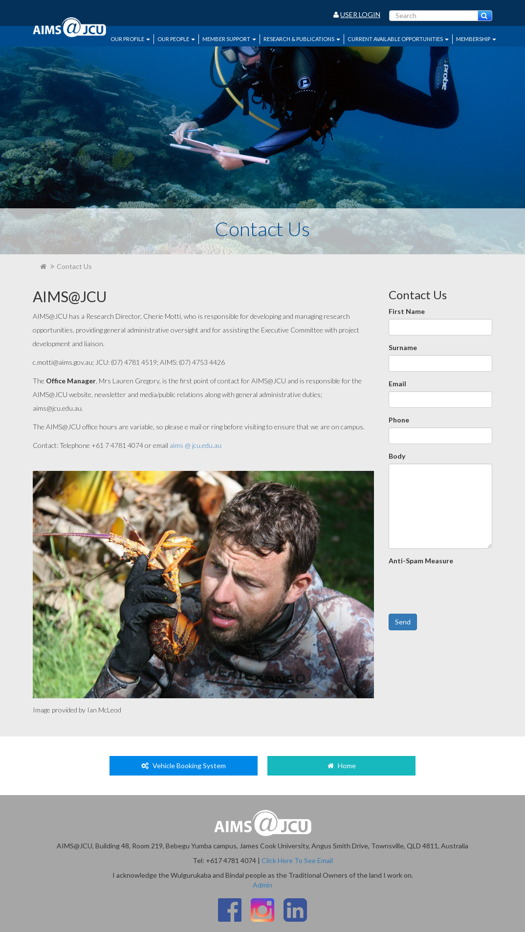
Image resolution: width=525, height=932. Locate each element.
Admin (262, 885)
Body (397, 456)
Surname (403, 347)
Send (403, 622)
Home (342, 765)
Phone (399, 420)
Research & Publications (301, 39)
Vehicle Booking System (183, 765)
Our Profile (130, 39)
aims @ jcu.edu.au (195, 445)
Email (397, 383)
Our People (176, 39)
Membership (476, 39)
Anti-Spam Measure (421, 560)
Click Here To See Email (297, 860)
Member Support (229, 39)
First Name (407, 311)
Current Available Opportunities (398, 39)
